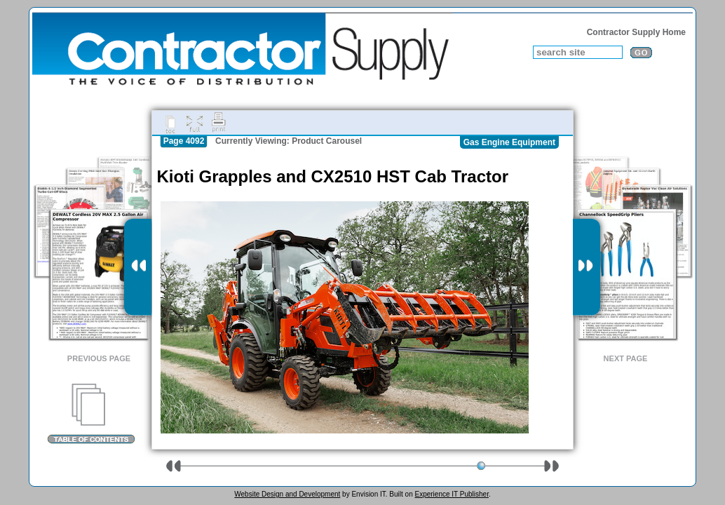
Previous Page (98, 358)
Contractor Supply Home (636, 32)
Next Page (626, 358)
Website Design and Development (287, 494)
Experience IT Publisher (451, 494)
